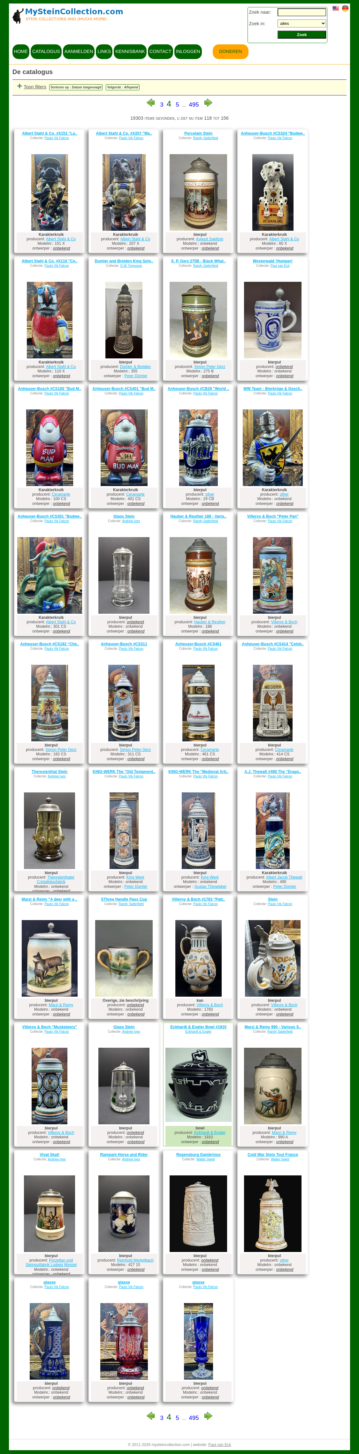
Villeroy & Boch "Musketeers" (49, 1027)
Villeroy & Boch (284, 622)
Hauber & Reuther (209, 622)
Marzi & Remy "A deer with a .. (50, 899)
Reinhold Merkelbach (135, 1260)
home (21, 51)
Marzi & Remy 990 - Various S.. (273, 1027)
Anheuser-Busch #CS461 (198, 644)
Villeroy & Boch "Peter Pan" (273, 516)
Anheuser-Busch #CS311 (124, 644)
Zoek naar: (260, 12)
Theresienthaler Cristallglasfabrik (55, 879)
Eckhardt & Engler (198, 1031)
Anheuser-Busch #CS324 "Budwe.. (273, 133)
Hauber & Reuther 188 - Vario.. (198, 516)
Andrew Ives (131, 521)
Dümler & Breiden (135, 366)
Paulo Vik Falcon (57, 138)
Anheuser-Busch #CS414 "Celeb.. (273, 644)
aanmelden (79, 51)
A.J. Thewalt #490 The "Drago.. (272, 771)
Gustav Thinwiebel (210, 886)
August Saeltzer (209, 239)
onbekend (61, 248)
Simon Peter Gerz (209, 366)
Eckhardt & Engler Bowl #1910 (199, 1027)
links (104, 51)
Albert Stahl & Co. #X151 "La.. (49, 133)
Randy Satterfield (205, 138)
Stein (273, 899)
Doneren (230, 51)
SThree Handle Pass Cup (124, 899)
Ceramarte (61, 494)
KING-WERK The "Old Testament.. (124, 771)
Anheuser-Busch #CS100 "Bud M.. (49, 388)
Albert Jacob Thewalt (284, 877)
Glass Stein (123, 516)
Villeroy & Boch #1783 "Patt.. (198, 899)
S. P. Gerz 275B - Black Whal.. (198, 261)
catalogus (46, 51)
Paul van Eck (280, 265)
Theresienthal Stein (50, 771)
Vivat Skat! (49, 1154)
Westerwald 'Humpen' (273, 261)
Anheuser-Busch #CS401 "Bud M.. (124, 388)
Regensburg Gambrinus (198, 1154)
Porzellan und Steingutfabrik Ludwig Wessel (51, 1262)
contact (160, 51)
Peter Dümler (136, 376)
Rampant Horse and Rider (124, 1154)
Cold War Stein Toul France (273, 1154)
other (209, 494)
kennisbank (130, 51)
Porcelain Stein (198, 133)
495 (194, 104)
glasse (49, 1282)
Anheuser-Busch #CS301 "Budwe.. (50, 516)
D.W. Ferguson (131, 265)
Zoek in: (257, 23)
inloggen (188, 51)
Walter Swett (205, 1159)
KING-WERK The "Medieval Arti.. (198, 771)
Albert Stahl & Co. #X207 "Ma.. (124, 133)
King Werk (135, 877)
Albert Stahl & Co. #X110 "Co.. (50, 261)
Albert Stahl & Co (61, 239)
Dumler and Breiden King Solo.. (124, 261)
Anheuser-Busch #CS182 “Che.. (49, 644)
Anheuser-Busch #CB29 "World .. (198, 388)
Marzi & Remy (61, 1005)
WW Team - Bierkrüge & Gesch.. (272, 388)
